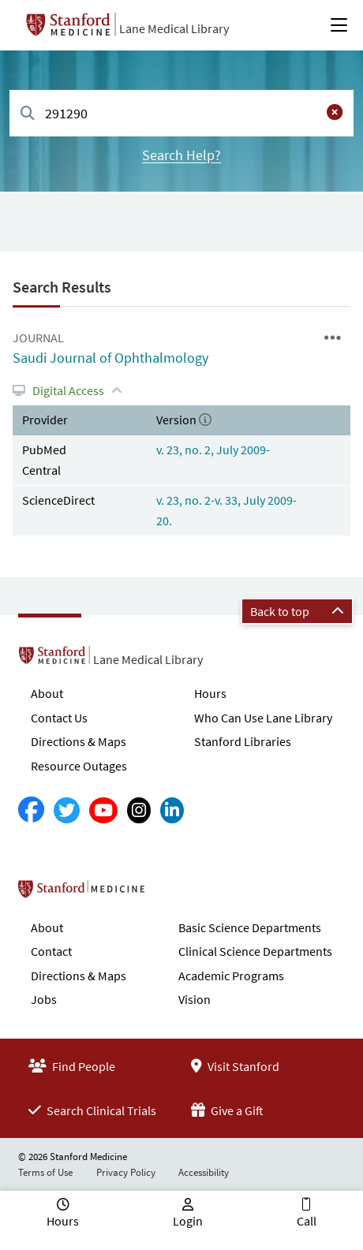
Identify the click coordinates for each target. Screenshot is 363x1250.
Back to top (297, 611)
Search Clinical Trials (92, 1110)
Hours (210, 693)
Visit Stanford (235, 1066)
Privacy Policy (125, 1172)
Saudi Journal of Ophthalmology (110, 358)
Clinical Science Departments (255, 951)
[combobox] (181, 113)
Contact (51, 951)
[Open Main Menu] (339, 25)
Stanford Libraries (242, 741)
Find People (71, 1066)
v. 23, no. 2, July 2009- (213, 449)
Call (306, 1221)
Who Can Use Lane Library (263, 718)
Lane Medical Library (174, 28)
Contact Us (59, 718)
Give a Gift (227, 1110)
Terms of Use (45, 1172)
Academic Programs (231, 975)
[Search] (28, 114)
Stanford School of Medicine (172, 893)
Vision (194, 999)
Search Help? (181, 155)
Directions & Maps (78, 741)
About (47, 693)
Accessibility (203, 1172)
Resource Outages (79, 766)
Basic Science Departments (249, 927)
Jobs (44, 999)
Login (188, 1221)
